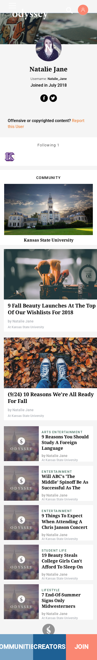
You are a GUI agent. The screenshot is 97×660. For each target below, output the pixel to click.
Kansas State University (48, 240)
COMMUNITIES (16, 646)
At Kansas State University (26, 327)
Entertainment (57, 472)
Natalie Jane (23, 321)
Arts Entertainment (62, 432)
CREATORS (49, 646)
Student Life (54, 550)
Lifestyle (51, 590)
